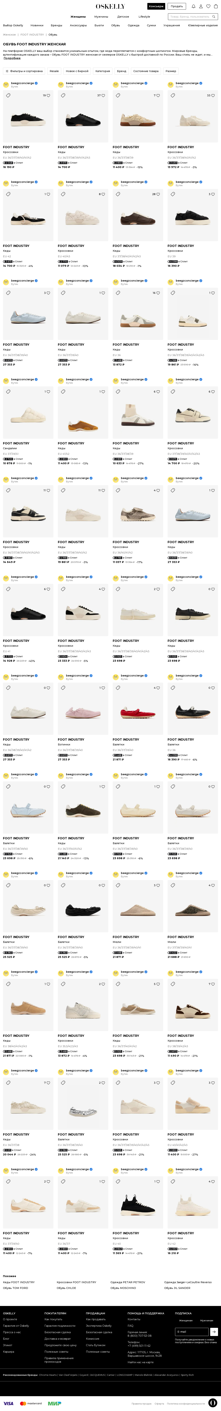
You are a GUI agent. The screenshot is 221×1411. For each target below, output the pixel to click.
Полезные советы (56, 1351)
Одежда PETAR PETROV (128, 1282)
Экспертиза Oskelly (99, 1325)
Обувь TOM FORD (15, 1288)
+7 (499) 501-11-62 (139, 1345)
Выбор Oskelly (13, 25)
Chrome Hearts (48, 1375)
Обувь (115, 25)
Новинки (37, 25)
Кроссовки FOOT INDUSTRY (76, 1282)
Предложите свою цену (60, 1345)
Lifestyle (144, 16)
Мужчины (101, 16)
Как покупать (53, 1319)
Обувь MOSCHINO (123, 1288)
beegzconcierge (22, 83)
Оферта (159, 1403)
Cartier (111, 1375)
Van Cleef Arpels (68, 1375)
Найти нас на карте (141, 1362)
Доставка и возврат (57, 1338)
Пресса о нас (12, 1332)
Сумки (151, 25)
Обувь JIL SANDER (177, 1288)
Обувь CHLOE (66, 1288)
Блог (6, 1338)
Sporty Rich (187, 1375)
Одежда (133, 25)
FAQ (130, 1325)
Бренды (56, 25)
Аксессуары (78, 25)
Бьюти (99, 25)
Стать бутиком (95, 1345)
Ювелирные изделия (203, 25)
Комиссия (92, 1338)
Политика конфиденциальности (186, 1403)
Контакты (134, 1319)
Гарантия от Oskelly (16, 1325)
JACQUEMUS (97, 1375)
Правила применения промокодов (58, 1360)
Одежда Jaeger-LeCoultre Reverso (188, 1282)
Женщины (78, 16)
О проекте (10, 1319)
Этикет (7, 1345)
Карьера (8, 1351)
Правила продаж (142, 1403)
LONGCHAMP (125, 1375)
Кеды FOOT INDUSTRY (19, 1282)
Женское (9, 34)
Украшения (172, 25)
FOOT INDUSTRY (32, 34)
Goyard (83, 1375)
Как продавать (95, 1319)
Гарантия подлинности (59, 1325)
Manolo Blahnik (143, 1375)
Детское (123, 16)
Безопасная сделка (57, 1332)
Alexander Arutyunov (166, 1375)
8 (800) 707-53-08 (140, 1335)
